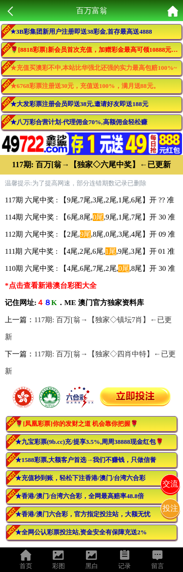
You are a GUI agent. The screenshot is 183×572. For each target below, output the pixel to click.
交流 (170, 484)
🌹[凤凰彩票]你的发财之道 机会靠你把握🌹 (76, 423)
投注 (170, 508)
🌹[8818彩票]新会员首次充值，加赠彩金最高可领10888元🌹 (94, 49)
